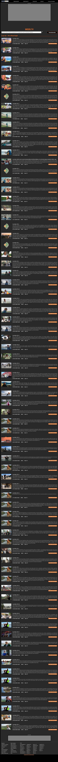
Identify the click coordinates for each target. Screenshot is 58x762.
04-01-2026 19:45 (16, 136)
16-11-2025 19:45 (16, 201)
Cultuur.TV (22, 746)
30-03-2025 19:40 (16, 331)
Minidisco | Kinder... (5, 744)
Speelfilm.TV (42, 744)
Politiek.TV (35, 750)
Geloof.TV (22, 750)
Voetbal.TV (41, 748)
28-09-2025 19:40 (16, 257)
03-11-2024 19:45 (16, 516)
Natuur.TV (35, 744)
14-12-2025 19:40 (16, 155)
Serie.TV (34, 753)
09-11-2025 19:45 (16, 210)
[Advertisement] (29, 12)
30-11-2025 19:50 (16, 173)
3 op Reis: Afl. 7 (16, 215)
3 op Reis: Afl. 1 (16, 85)
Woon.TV (41, 750)
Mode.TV (28, 751)
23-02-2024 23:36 (16, 711)
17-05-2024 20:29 (16, 600)
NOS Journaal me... (5, 753)
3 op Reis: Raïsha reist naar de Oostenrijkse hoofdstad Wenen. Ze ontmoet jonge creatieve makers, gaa (34, 159)
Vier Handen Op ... (14, 747)
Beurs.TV (21, 745)
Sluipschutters (13, 750)
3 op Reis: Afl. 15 (16, 131)
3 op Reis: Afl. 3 (16, 66)
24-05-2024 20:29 (16, 590)
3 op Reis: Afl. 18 (16, 94)
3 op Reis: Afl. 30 (16, 307)
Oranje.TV (34, 749)
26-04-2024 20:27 (16, 627)
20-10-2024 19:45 (16, 535)
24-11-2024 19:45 (16, 488)
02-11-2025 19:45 (16, 219)
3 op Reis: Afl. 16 (16, 112)
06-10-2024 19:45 (16, 553)
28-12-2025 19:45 (16, 146)
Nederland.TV (25, 1)
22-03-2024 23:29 (16, 674)
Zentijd (12, 749)
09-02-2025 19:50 (16, 395)
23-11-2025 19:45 (16, 183)
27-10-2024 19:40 (16, 526)
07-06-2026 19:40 (16, 43)
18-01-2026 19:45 (16, 108)
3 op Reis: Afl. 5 (16, 47)
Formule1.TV (22, 748)
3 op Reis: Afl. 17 (16, 103)
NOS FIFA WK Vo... (14, 748)
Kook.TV (28, 748)
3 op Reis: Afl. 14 (16, 140)
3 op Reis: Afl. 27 (16, 335)
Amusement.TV (22, 744)
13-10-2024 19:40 (16, 544)
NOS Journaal (4, 745)
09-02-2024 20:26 (16, 729)
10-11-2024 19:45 (16, 507)
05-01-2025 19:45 (16, 442)
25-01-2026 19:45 (16, 100)
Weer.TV (41, 749)
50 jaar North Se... (5, 749)
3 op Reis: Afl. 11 (16, 168)
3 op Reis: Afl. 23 (16, 372)
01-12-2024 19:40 (16, 479)
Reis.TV (26, 43)
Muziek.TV (28, 753)
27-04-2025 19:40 (16, 294)
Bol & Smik (3, 752)
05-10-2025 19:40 (16, 247)
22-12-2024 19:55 (16, 451)
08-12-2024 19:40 (16, 470)
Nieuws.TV (35, 746)
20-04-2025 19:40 (16, 304)
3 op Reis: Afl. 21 (16, 391)
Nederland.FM (16, 1)
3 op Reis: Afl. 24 (16, 363)
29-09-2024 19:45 (16, 563)
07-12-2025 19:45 (16, 164)
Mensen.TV (28, 750)
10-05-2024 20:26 (16, 608)
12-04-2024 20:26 (16, 646)
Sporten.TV (41, 746)
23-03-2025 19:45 (16, 340)
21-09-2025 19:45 (16, 267)
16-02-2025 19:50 (16, 387)
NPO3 (22, 43)
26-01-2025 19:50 (16, 414)
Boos (2, 748)
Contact (42, 1)
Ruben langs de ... (14, 745)
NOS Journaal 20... (14, 752)
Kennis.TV (28, 745)
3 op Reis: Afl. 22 (16, 381)
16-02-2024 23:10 (16, 720)
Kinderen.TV (29, 746)
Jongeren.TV (29, 744)
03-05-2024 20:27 (16, 618)
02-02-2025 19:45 (16, 405)
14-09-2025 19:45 (16, 275)
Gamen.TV (22, 749)
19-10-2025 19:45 (16, 238)
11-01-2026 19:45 (16, 119)
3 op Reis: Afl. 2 (16, 75)
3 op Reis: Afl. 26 (16, 344)
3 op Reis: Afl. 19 (16, 409)
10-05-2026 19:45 (16, 81)
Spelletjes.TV (42, 745)
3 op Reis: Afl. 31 (16, 298)
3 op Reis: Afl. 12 (16, 474)
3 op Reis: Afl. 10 (16, 177)
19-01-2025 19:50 (16, 424)
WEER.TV (29, 29)
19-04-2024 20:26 (16, 637)
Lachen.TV (28, 749)
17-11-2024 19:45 (16, 497)
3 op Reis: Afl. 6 (16, 38)
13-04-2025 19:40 (16, 313)
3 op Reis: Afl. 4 (16, 57)
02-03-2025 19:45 (16, 368)
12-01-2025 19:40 (16, 433)
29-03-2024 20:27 (16, 664)
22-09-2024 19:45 (16, 572)
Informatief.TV (22, 753)
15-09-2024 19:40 (16, 581)
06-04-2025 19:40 (16, 322)
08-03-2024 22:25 (16, 692)
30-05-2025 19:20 (16, 285)
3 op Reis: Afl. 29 (16, 317)
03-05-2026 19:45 (16, 91)
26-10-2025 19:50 (16, 229)
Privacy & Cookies (51, 1)
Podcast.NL (35, 1)
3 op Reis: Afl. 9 (16, 196)
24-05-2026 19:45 (16, 62)
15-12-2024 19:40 (16, 460)
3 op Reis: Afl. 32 (16, 289)
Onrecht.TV (35, 748)
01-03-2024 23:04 (16, 701)
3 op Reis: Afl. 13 (16, 150)
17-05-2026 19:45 (16, 71)
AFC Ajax (3, 747)
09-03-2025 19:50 (16, 358)
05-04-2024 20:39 (16, 655)
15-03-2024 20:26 (16, 683)
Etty (11, 753)
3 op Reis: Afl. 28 (16, 279)
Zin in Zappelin (4, 750)
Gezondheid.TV (22, 751)
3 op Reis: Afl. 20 (16, 400)
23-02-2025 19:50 (16, 378)
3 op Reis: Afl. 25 (16, 354)
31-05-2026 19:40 (16, 53)
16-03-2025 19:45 (16, 349)
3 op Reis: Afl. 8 (16, 205)
